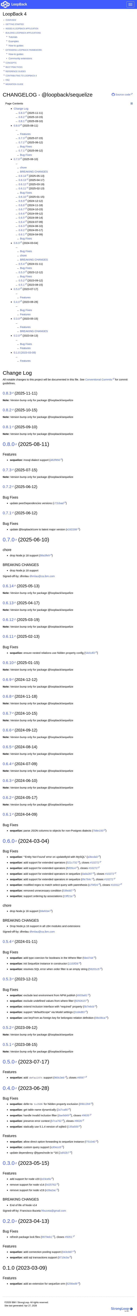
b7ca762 (56, 1120)
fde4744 (88, 957)
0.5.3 (21, 272)
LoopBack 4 (15, 13)
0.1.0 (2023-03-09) (25, 352)
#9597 (81, 1077)
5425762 (51, 1184)
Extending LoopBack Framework (24, 50)
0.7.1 (21, 150)
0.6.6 (21, 213)
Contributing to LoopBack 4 (21, 76)
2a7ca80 (63, 1109)
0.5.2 (21, 280)
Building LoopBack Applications (23, 33)
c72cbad (59, 503)
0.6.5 (21, 217)
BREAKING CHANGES (34, 171)
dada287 (87, 873)
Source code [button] (121, 94)
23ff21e (68, 896)
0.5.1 (21, 284)
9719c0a (64, 1257)
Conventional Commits (98, 379)
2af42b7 (64, 1152)
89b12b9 (85, 1103)
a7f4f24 (93, 884)
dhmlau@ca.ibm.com (42, 576)
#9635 (85, 1115)
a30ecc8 (56, 1147)
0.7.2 (21, 142)
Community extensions (20, 58)
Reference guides (16, 71)
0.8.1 (21, 121)
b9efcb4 (44, 911)
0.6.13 (22, 179)
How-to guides (16, 45)
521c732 (72, 862)
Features (25, 133)
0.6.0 (17, 242)
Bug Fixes (26, 146)
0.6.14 (22, 175)
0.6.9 (21, 200)
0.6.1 (21, 234)
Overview (11, 20)
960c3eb (59, 1077)
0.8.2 (21, 116)
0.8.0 (17, 125)
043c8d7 (67, 1251)
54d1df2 (90, 652)
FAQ (7, 80)
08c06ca (100, 1017)
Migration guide (14, 84)
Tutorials (13, 37)
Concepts (11, 63)
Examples (14, 41)
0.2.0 (17, 335)
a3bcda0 (92, 856)
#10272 (94, 862)
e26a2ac (51, 1190)
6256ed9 (72, 1283)
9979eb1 (47, 1236)
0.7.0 (17, 159)
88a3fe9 (45, 555)
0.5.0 (17, 289)
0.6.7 (21, 209)
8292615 (80, 1000)
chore (23, 167)
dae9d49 (64, 1115)
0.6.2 (21, 230)
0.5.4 (21, 263)
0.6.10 (22, 196)
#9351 (68, 1236)
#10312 (115, 884)
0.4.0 (17, 301)
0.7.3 (21, 138)
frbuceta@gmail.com (53, 1210)
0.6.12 (22, 184)
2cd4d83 (79, 1012)
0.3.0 (17, 318)
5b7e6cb (89, 1006)
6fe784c (86, 879)
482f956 (55, 459)
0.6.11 (22, 188)
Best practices (14, 67)
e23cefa (46, 1178)
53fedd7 (68, 890)
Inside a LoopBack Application (22, 28)
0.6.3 (21, 226)
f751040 (90, 1141)
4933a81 (82, 995)
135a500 (73, 1126)
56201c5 (94, 969)
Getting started (15, 24)
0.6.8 (21, 205)
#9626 (78, 1120)
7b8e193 (98, 830)
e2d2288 (72, 529)
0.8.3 (21, 112)
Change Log (21, 108)
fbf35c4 (71, 868)
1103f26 (73, 963)
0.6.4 (21, 221)
